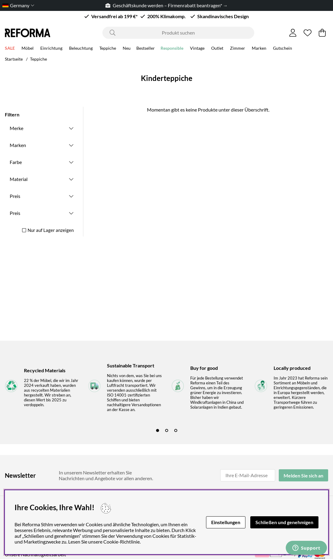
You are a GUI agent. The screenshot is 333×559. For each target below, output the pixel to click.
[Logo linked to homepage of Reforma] (27, 32)
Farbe (16, 162)
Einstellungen (225, 522)
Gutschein (282, 49)
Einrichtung (51, 49)
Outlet (217, 49)
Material (19, 179)
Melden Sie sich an (303, 475)
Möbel (28, 49)
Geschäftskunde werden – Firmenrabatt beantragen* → (166, 5)
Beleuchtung (81, 49)
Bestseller (145, 49)
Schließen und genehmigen (284, 522)
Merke (16, 128)
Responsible (172, 49)
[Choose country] (17, 5)
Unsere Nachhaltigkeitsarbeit (35, 554)
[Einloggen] (293, 32)
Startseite (14, 59)
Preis (15, 196)
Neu (127, 49)
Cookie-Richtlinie (121, 541)
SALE (10, 49)
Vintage (197, 49)
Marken (259, 49)
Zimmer (237, 49)
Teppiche (107, 49)
